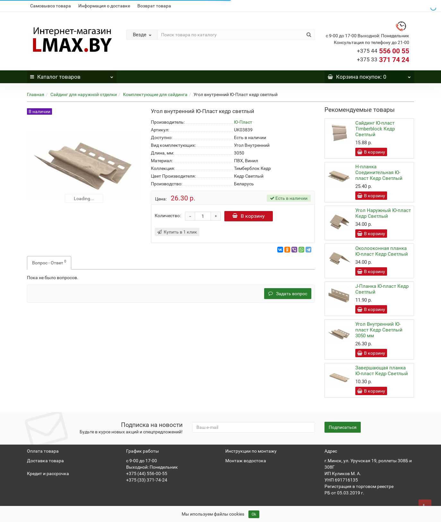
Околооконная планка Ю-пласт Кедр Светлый (381, 251)
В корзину (249, 216)
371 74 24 (383, 60)
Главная (35, 94)
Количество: (168, 215)
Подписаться (343, 427)
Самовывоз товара (50, 5)
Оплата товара (43, 451)
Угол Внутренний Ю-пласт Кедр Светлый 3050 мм (378, 330)
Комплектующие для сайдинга (155, 94)
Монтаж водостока (245, 460)
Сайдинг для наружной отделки (83, 94)
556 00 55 (383, 51)
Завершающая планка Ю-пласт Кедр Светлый (381, 370)
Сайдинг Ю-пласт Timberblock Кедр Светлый (375, 128)
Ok (254, 514)
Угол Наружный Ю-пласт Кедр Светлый (383, 213)
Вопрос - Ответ (49, 262)
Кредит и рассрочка (48, 473)
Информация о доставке (104, 5)
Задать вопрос (287, 293)
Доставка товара (45, 460)
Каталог (71, 75)
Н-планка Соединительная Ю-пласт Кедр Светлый (378, 172)
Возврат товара (154, 5)
